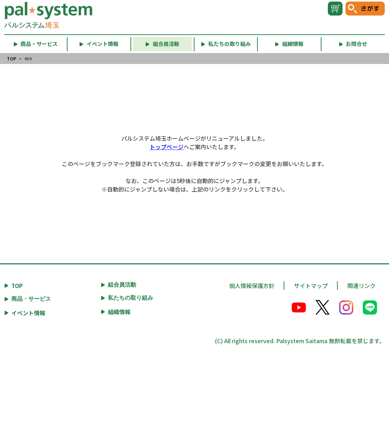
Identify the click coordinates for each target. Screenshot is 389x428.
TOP (11, 58)
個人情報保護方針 (251, 285)
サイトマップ (311, 285)
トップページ (167, 146)
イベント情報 (28, 313)
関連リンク (361, 285)
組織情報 (119, 311)
